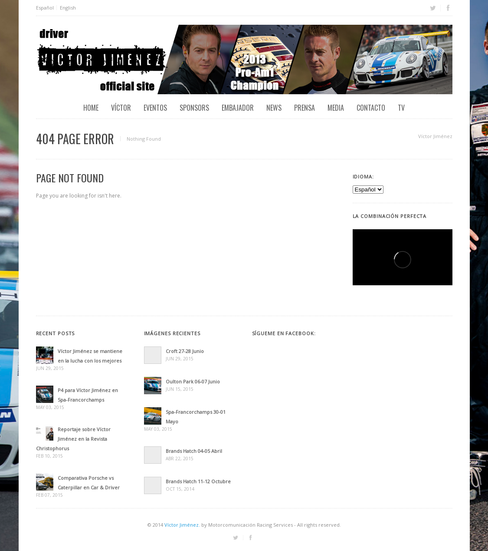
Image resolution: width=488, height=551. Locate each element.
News (274, 107)
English (68, 7)
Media (336, 107)
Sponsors (194, 107)
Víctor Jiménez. (182, 524)
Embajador (238, 107)
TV (401, 107)
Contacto (371, 107)
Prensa (304, 107)
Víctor (121, 107)
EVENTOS (155, 107)
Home (90, 107)
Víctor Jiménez (435, 136)
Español (45, 7)
